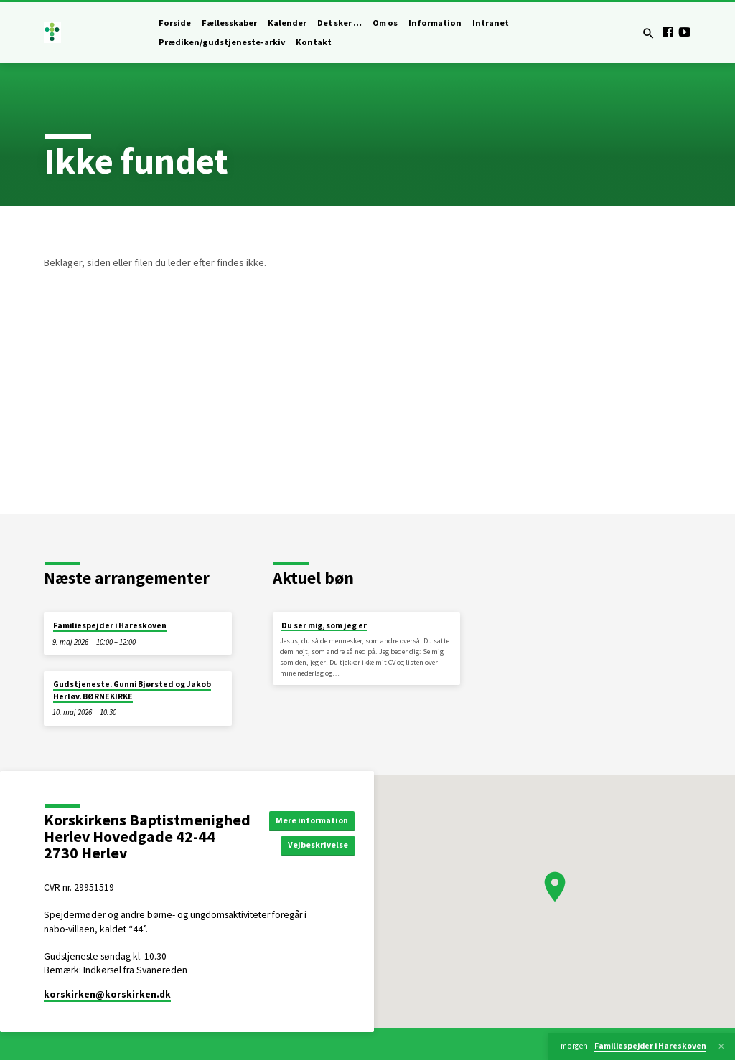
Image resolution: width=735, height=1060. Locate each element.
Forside (175, 22)
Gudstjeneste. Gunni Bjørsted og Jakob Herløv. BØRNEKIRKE (132, 690)
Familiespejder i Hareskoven (110, 625)
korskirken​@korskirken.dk (107, 994)
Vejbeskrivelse (322, 845)
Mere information (314, 820)
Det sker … (339, 22)
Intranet (490, 22)
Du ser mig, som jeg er (324, 625)
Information (435, 22)
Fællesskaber (229, 22)
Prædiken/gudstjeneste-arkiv (222, 42)
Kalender (287, 22)
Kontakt (314, 42)
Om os (385, 22)
